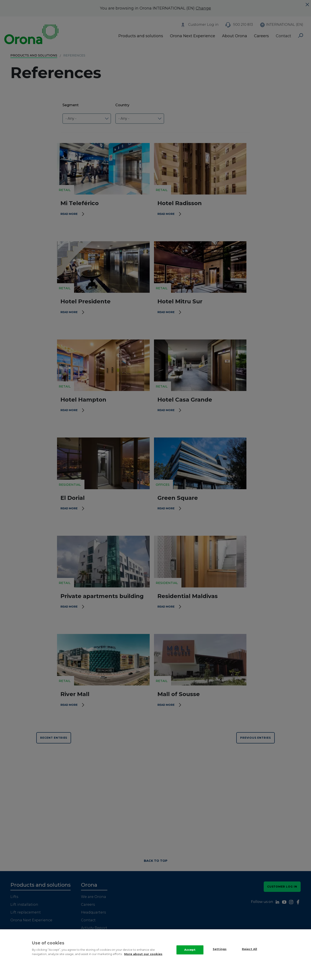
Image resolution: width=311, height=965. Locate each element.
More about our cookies (143, 959)
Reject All (249, 954)
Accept (190, 954)
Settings (220, 954)
